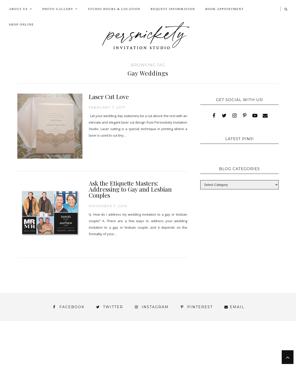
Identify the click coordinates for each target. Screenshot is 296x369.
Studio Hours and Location (240, 357)
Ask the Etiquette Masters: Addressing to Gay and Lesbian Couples (130, 189)
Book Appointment (225, 9)
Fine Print (161, 344)
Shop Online (21, 24)
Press (269, 344)
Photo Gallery (57, 9)
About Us (18, 9)
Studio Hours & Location (114, 9)
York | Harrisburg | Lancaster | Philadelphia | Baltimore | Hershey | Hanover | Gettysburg (119, 353)
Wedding (205, 349)
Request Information (173, 9)
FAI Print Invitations (116, 344)
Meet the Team (41, 362)
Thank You (174, 349)
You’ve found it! (250, 353)
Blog (21, 344)
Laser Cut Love (109, 97)
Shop (76, 349)
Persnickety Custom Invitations (104, 362)
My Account (196, 344)
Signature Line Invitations (122, 349)
